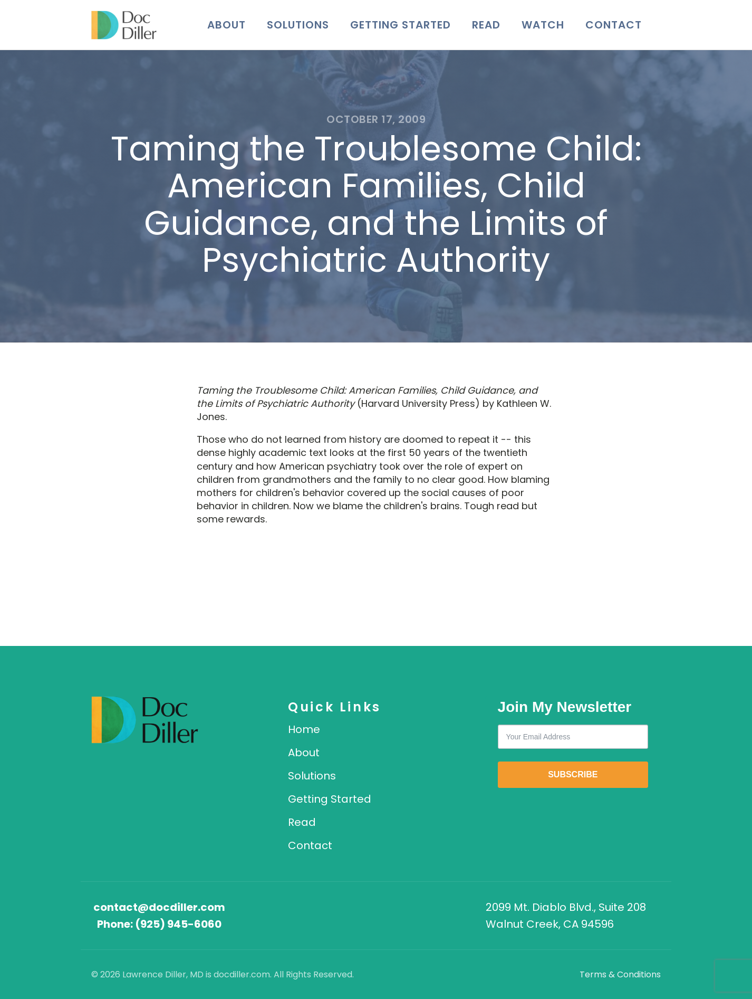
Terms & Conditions (620, 974)
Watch (543, 24)
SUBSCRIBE (572, 774)
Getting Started (400, 24)
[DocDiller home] (144, 720)
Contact (613, 24)
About (226, 24)
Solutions (298, 24)
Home (304, 729)
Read (486, 24)
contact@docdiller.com (159, 907)
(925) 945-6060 (178, 924)
